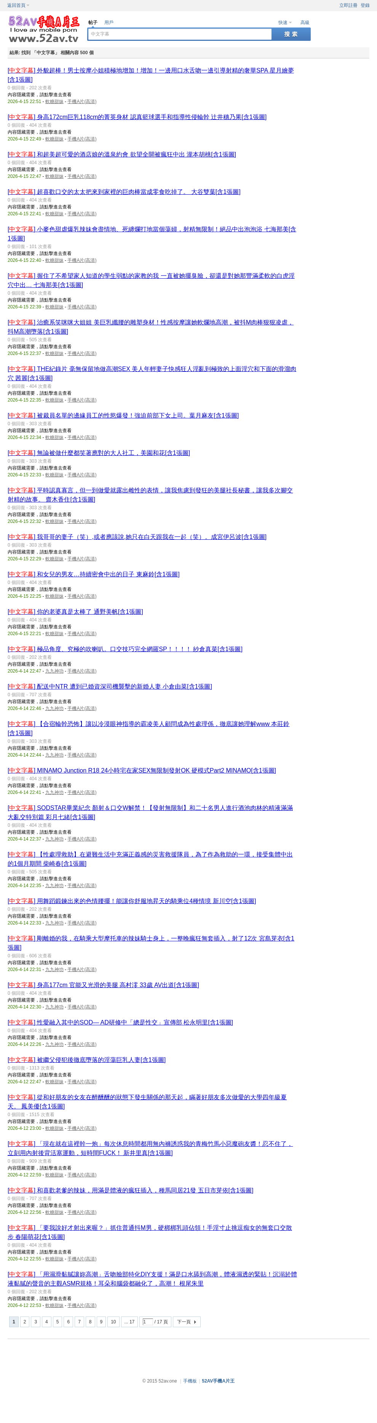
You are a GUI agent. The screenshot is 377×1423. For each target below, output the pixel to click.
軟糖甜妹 (54, 101)
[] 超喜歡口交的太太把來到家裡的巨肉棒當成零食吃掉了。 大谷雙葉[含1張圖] (124, 192)
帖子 (92, 22)
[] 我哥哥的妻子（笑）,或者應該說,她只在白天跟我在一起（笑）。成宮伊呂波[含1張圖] (137, 537)
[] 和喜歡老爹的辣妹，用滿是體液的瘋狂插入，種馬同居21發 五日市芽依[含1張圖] (130, 1190)
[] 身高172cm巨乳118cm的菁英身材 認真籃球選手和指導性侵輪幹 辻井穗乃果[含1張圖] (137, 117)
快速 (283, 22)
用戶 (108, 22)
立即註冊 (348, 5)
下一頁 (184, 1322)
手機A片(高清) (81, 101)
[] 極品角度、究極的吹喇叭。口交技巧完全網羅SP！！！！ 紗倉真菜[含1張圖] (125, 649)
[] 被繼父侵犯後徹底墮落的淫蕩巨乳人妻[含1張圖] (87, 1060)
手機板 (190, 1381)
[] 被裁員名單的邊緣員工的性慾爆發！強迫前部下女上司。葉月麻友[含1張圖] (123, 415)
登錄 (365, 5)
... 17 (130, 1322)
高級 (305, 22)
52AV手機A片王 (218, 1381)
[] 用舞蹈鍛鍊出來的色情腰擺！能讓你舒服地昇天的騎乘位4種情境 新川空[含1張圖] (132, 901)
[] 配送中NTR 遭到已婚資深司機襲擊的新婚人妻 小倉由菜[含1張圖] (110, 686)
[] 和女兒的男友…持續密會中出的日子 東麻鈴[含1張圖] (94, 574)
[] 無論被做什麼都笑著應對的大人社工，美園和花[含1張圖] (99, 453)
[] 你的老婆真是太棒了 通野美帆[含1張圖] (75, 611)
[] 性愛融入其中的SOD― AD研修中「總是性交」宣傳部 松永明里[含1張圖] (120, 1022)
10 (113, 1322)
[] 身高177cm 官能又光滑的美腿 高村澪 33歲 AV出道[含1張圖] (103, 985)
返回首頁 (16, 5)
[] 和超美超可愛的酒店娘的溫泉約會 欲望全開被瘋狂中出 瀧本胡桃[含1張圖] (122, 154)
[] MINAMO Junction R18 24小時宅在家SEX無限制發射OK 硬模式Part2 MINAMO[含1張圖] (142, 770)
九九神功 (54, 671)
